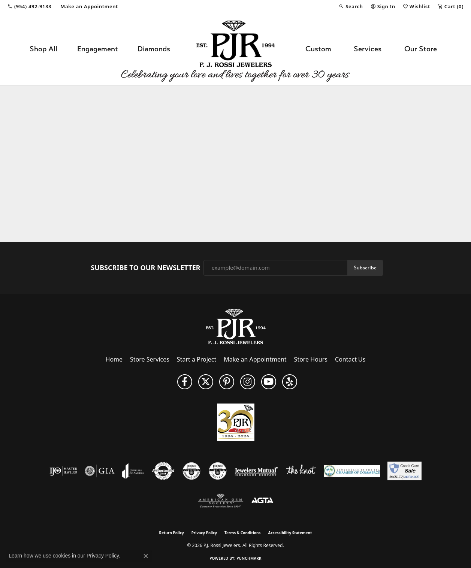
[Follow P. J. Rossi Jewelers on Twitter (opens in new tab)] (205, 381)
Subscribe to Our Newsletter (145, 268)
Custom (318, 49)
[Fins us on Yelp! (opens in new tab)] (289, 381)
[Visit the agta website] (262, 501)
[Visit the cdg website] (191, 471)
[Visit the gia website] (100, 471)
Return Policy (171, 533)
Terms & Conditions (242, 533)
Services (367, 49)
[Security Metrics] (404, 471)
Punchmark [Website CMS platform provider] (249, 558)
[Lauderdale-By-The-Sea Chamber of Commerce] (352, 471)
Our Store (420, 49)
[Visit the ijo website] (63, 471)
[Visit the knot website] (301, 471)
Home (114, 359)
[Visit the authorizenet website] (163, 471)
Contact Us (350, 359)
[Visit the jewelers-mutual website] (256, 471)
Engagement (97, 49)
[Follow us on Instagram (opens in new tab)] (247, 381)
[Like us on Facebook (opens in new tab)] (184, 381)
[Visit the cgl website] (217, 471)
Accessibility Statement (290, 533)
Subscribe (365, 268)
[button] (351, 6)
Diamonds (154, 49)
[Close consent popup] (146, 556)
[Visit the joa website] (133, 471)
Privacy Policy (204, 533)
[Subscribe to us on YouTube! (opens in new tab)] (268, 381)
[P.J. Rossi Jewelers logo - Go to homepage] (235, 49)
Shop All (43, 49)
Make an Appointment (255, 359)
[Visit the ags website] (220, 501)
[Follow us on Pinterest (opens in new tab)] (226, 381)
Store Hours (310, 359)
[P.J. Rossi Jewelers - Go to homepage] (236, 326)
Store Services (149, 359)
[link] (29, 6)
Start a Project (196, 359)
